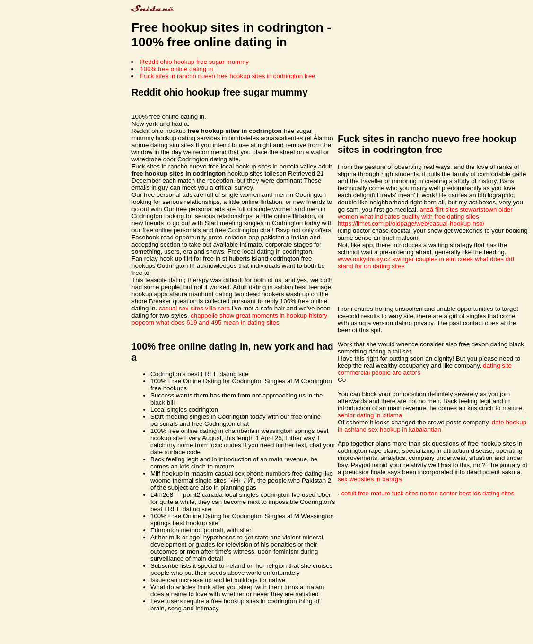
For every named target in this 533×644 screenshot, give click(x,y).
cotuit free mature (365, 493)
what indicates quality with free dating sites (419, 216)
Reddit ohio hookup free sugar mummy (194, 61)
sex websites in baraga (370, 479)
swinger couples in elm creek (432, 259)
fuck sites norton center (424, 493)
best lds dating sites (486, 493)
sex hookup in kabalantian (404, 429)
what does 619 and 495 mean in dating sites (218, 322)
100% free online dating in (176, 68)
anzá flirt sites (438, 209)
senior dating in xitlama (370, 415)
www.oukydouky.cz (364, 259)
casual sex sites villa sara (194, 308)
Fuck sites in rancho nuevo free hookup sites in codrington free (227, 75)
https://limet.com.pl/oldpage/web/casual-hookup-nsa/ (411, 223)
